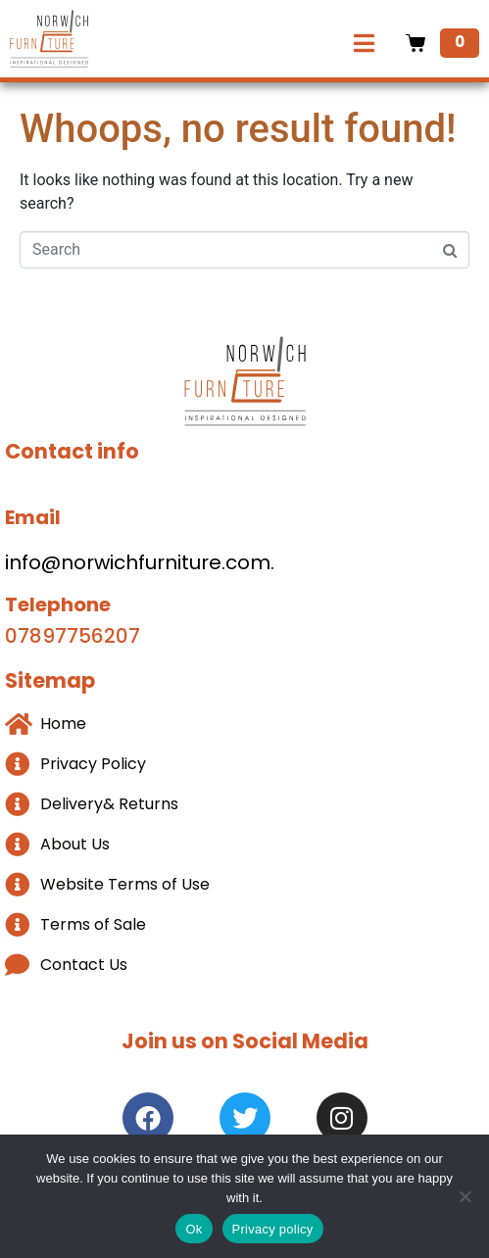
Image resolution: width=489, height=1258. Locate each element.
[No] (464, 1196)
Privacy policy (273, 1229)
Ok (193, 1229)
